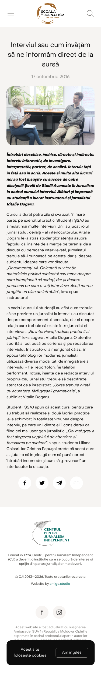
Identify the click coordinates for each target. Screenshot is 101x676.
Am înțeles (72, 652)
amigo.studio (60, 584)
